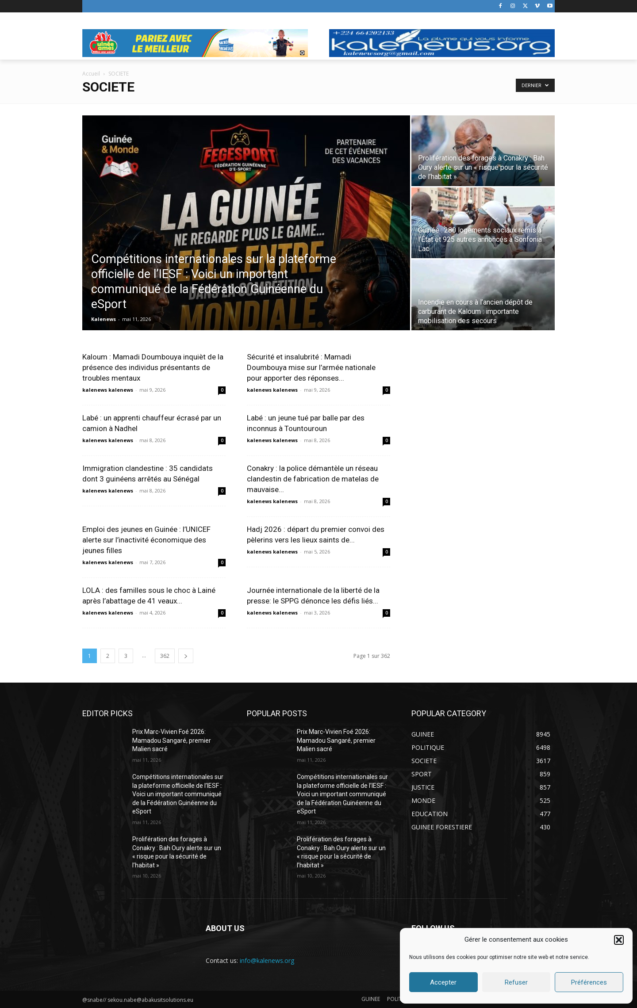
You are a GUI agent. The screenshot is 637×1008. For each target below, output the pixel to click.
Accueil (91, 73)
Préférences (589, 982)
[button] (618, 939)
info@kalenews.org (267, 960)
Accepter (443, 982)
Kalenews (103, 319)
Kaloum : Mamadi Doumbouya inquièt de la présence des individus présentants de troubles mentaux (152, 367)
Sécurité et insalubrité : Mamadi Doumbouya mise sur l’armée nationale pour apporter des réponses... (311, 367)
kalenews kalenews (107, 389)
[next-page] (185, 656)
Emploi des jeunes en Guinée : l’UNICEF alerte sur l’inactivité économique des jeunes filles (146, 540)
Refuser (516, 982)
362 (164, 656)
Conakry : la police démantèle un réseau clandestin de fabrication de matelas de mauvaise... (313, 479)
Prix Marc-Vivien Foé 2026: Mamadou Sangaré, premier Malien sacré (171, 740)
